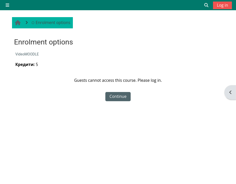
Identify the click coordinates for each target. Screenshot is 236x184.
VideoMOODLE (27, 54)
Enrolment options (50, 22)
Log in (222, 5)
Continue (117, 96)
